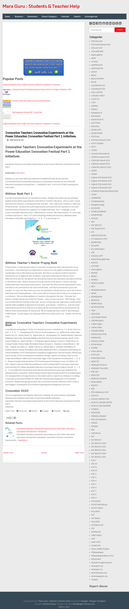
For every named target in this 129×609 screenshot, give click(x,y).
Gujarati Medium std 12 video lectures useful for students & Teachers (31, 124)
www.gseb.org (97, 566)
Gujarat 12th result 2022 (101, 184)
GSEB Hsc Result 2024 (100, 164)
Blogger (85, 601)
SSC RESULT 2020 (98, 443)
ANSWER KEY (97, 65)
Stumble (56, 411)
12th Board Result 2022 (100, 45)
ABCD (93, 58)
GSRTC (94, 171)
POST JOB (95, 355)
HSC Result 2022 (98, 229)
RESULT (94, 385)
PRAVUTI (95, 361)
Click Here (20, 173)
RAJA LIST (95, 375)
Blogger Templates (98, 601)
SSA (92, 430)
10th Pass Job (96, 41)
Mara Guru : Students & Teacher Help (41, 6)
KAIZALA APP (97, 256)
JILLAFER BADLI (98, 249)
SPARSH (94, 426)
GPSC (93, 147)
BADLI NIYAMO (97, 79)
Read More (22, 440)
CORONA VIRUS (98, 96)
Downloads (32, 16)
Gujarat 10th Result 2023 (101, 181)
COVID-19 (95, 99)
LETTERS (95, 266)
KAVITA (94, 263)
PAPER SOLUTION (98, 334)
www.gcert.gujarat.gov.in (101, 563)
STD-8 (93, 494)
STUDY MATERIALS (99, 505)
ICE (92, 232)
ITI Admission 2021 (99, 239)
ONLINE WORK (97, 331)
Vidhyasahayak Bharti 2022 (102, 556)
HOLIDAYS (95, 208)
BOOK (93, 82)
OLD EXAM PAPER (98, 317)
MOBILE (94, 280)
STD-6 (93, 488)
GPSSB (94, 150)
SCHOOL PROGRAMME (101, 406)
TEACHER (95, 522)
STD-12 (94, 471)
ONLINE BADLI (97, 321)
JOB (92, 252)
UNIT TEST (96, 542)
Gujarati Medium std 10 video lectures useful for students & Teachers (31, 85)
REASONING (96, 382)
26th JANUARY (97, 51)
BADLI (93, 75)
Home (7, 16)
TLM (93, 539)
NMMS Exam (96, 304)
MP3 (93, 287)
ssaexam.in (96, 433)
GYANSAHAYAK (97, 201)
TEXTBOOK (96, 532)
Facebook (22, 411)
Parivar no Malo (97, 341)
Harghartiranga (97, 205)
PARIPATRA (96, 338)
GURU (93, 194)
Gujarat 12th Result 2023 (101, 188)
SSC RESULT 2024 (98, 453)
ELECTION (95, 123)
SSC (92, 436)
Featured (65, 16)
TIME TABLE (96, 535)
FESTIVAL (95, 137)
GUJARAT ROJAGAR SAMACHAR (104, 191)
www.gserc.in (96, 569)
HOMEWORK (96, 215)
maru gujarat (96, 269)
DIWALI (94, 109)
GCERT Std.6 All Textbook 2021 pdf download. (31, 101)
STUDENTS (96, 501)
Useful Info (96, 546)
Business (19, 16)
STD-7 (93, 491)
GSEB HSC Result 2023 (100, 160)
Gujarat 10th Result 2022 (101, 177)
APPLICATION (97, 68)
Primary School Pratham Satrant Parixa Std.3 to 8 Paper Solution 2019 (41, 89)
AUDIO (94, 72)
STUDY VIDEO (97, 508)
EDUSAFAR (95, 116)
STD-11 (94, 467)
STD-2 (93, 474)
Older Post (79, 453)
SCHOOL (95, 396)
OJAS (93, 310)
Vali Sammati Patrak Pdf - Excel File (27, 112)
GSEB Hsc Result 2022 (100, 157)
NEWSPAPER (96, 297)
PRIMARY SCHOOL (99, 365)
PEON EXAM (96, 344)
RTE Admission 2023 (100, 392)
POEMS (94, 348)
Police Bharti (96, 351)
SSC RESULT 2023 (98, 450)
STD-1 (93, 460)
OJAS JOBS (95, 314)
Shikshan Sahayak (98, 416)
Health (77, 16)
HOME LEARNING (98, 212)
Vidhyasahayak (97, 552)
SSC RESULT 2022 (98, 447)
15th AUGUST (97, 48)
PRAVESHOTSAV (98, 358)
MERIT (94, 276)
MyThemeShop (49, 604)
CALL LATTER (97, 92)
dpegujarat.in (96, 113)
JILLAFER (95, 246)
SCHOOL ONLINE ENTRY (101, 402)
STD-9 (93, 498)
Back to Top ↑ (64, 607)
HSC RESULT (96, 225)
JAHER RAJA (96, 242)
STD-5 (93, 484)
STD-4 (93, 481)
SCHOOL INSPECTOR (100, 399)
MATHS (94, 273)
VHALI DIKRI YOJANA (100, 549)
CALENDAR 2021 (98, 85)
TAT (92, 515)
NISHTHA (95, 300)
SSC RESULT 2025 (98, 457)
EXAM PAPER (96, 133)
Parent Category (50, 16)
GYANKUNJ (96, 198)
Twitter (33, 411)
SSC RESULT (96, 440)
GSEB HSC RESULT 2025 (101, 167)
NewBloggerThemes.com (84, 604)
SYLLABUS (95, 511)
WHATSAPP (96, 559)
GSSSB (94, 174)
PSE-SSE (94, 372)
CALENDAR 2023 (98, 89)
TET (92, 528)
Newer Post (8, 453)
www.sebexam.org (99, 573)
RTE (93, 389)
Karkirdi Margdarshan (100, 259)
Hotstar (94, 218)
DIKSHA (94, 106)
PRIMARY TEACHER (99, 368)
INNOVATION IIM (17, 140)
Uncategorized (91, 16)
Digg (66, 411)
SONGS (94, 423)
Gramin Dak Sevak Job (100, 154)
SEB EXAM (95, 413)
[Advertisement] (44, 39)
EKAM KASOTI (97, 120)
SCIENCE (95, 409)
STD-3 (93, 477)
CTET (93, 102)
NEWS (93, 293)
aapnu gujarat (96, 55)
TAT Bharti (95, 518)
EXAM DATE (96, 130)
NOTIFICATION (97, 307)
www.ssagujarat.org (99, 576)
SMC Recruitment (98, 419)
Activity (94, 62)
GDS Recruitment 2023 (101, 140)
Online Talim (96, 327)
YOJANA (94, 580)
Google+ (44, 411)
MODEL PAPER (97, 283)
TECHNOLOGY (97, 525)
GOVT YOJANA (97, 143)
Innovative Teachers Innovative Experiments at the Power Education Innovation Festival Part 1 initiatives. (41, 134)
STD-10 (94, 464)
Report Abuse (98, 586)
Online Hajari (96, 324)
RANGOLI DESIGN (99, 379)
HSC (93, 222)
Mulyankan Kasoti (98, 290)
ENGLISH (95, 126)
